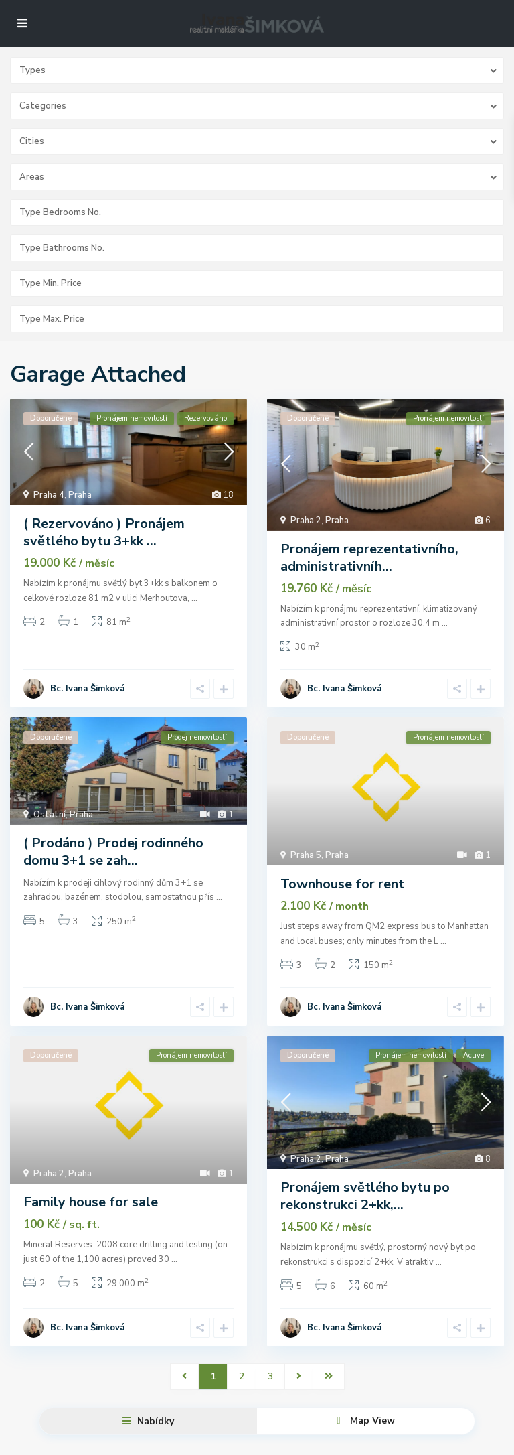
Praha (80, 495)
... (194, 598)
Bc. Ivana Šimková (87, 683)
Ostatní (49, 809)
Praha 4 (48, 495)
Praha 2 (305, 520)
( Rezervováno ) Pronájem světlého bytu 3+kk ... (104, 532)
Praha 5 (305, 851)
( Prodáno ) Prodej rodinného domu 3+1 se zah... (113, 846)
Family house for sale (90, 1192)
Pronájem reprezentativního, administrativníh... (369, 557)
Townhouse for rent (342, 879)
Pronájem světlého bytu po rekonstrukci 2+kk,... (365, 1186)
